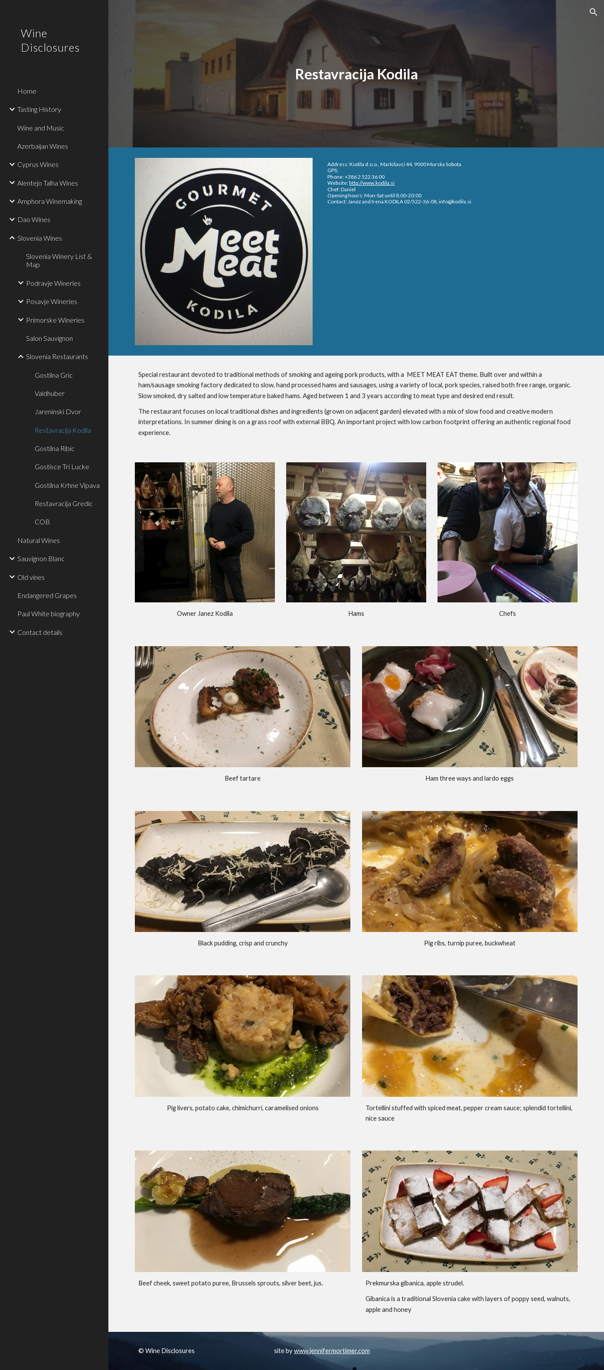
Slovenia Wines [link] (39, 238)
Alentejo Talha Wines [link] (47, 183)
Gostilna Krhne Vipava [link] (67, 485)
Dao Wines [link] (33, 219)
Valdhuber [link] (50, 393)
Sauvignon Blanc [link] (41, 558)
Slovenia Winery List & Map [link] (59, 260)
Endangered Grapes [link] (47, 595)
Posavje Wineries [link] (51, 301)
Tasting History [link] (39, 109)
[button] (593, 12)
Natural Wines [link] (38, 540)
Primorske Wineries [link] (55, 320)
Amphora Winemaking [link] (49, 201)
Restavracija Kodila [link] (63, 430)
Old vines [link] (31, 577)
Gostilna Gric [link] (54, 375)
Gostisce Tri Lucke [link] (62, 466)
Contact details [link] (39, 632)
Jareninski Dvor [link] (58, 411)
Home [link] (26, 91)
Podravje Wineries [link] (53, 283)
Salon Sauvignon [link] (49, 338)
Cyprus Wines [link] (38, 164)
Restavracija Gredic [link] (64, 503)
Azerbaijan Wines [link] (42, 146)
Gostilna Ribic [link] (55, 448)
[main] (356, 73)
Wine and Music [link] (40, 128)
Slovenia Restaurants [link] (57, 356)
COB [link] (42, 521)
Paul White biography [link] (48, 613)
